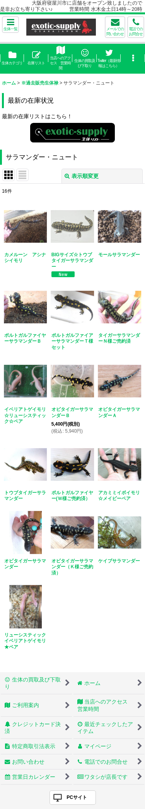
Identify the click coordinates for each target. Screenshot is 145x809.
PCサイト (77, 797)
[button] (10, 24)
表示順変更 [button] (82, 176)
